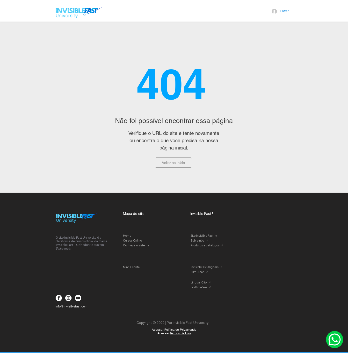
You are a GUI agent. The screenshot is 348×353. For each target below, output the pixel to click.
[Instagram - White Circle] (68, 298)
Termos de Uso (180, 333)
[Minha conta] (141, 267)
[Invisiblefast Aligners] (208, 267)
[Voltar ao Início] (173, 162)
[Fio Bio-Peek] (208, 287)
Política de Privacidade (180, 329)
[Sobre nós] (208, 240)
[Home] (141, 235)
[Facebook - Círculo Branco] (59, 298)
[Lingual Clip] (208, 282)
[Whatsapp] (334, 339)
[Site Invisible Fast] (208, 235)
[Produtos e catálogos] (208, 245)
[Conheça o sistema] (141, 245)
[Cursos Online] (141, 240)
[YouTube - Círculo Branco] (78, 298)
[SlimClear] (208, 272)
